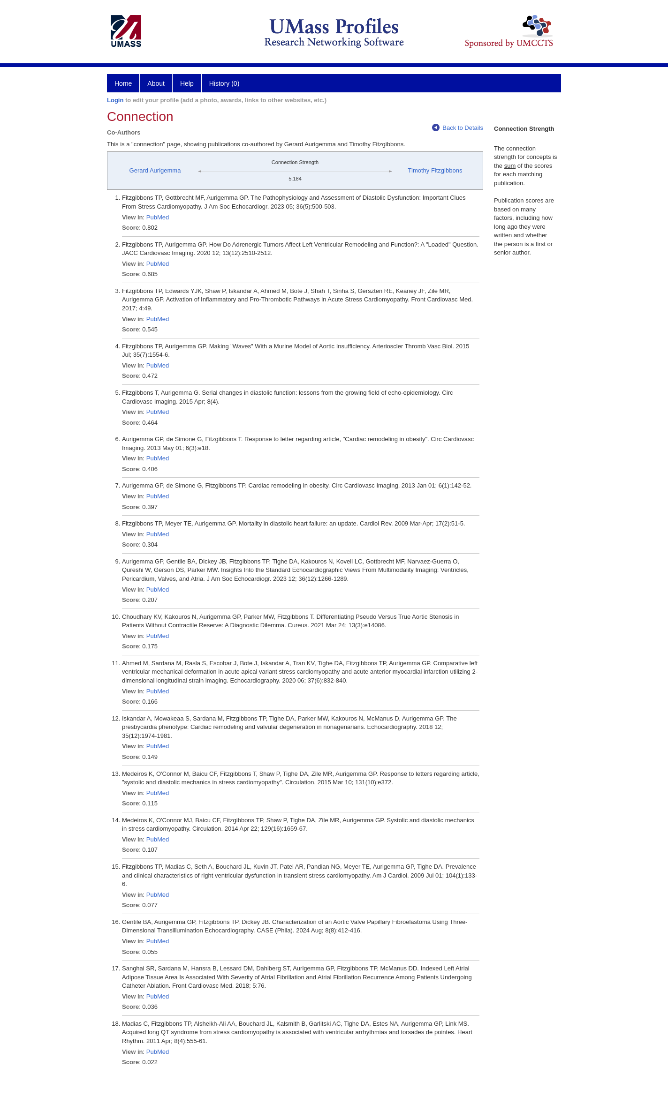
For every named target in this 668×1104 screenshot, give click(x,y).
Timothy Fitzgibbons (435, 170)
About (156, 83)
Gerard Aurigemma (155, 170)
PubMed (157, 217)
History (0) (224, 83)
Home (123, 83)
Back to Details (457, 127)
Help (187, 83)
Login (115, 100)
